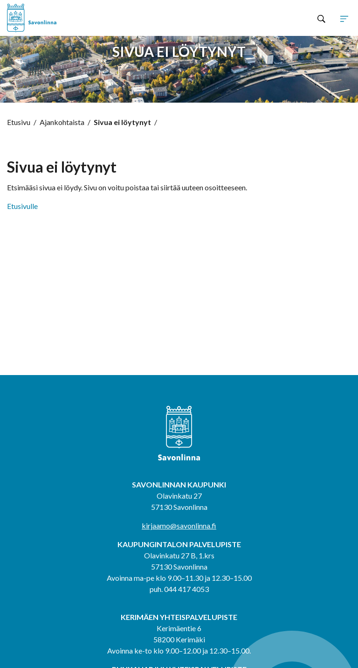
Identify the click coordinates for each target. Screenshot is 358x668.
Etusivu (18, 122)
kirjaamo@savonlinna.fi (179, 525)
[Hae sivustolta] (321, 18)
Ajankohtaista (62, 122)
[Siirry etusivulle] (76, 18)
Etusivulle (22, 206)
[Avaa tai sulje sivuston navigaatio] (344, 18)
